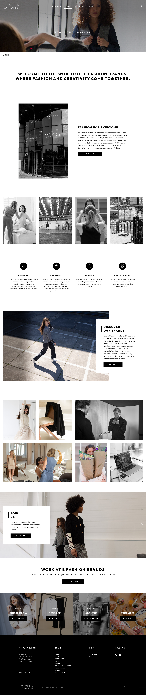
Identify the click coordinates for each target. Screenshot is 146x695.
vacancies (73, 581)
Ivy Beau (59, 656)
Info (91, 648)
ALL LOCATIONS (26, 672)
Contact (80, 6)
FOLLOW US (121, 648)
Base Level (60, 659)
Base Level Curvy (63, 665)
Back (6, 55)
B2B (91, 6)
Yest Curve (60, 668)
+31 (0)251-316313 (25, 661)
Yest (57, 654)
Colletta (59, 670)
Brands (56, 6)
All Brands (60, 672)
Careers (93, 659)
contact (20, 536)
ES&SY (57, 663)
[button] (142, 525)
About (68, 6)
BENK (57, 661)
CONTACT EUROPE (28, 648)
